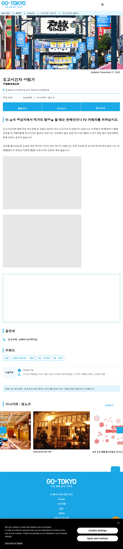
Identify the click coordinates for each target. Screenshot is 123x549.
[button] (102, 4)
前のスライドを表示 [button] (3, 430)
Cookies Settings (97, 530)
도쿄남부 (27, 97)
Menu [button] (120, 4)
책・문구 (58, 358)
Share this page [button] (110, 4)
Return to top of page (115, 469)
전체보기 (109, 405)
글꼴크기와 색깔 (61, 518)
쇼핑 (6, 358)
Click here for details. (14, 543)
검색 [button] (106, 4)
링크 (61, 509)
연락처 (61, 513)
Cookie (61, 499)
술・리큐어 (44, 358)
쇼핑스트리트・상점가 (23, 358)
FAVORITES (114, 4)
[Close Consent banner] (118, 523)
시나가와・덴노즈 (46, 97)
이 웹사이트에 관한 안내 (61, 494)
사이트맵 (61, 504)
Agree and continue (97, 538)
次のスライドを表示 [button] (120, 430)
